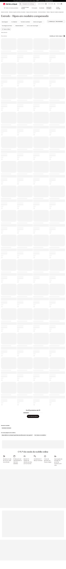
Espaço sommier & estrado (31, 12)
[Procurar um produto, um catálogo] (20, 3)
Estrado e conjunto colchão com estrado (17, 12)
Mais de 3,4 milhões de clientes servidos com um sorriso (28, 461)
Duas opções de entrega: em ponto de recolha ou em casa (58, 462)
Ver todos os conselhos (40, 435)
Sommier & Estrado (42, 12)
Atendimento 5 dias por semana (38, 459)
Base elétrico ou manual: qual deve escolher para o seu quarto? (17, 435)
